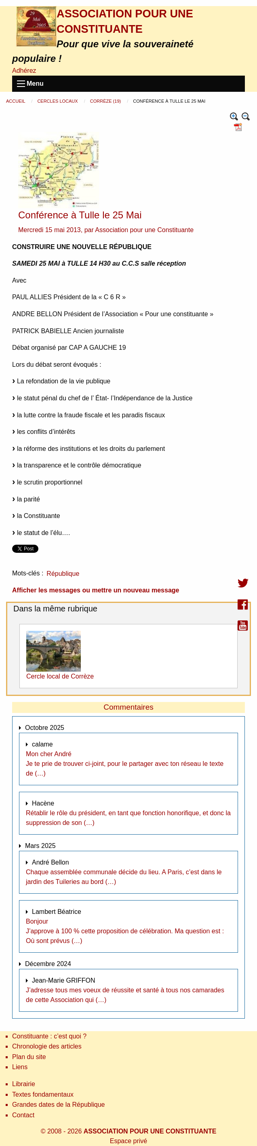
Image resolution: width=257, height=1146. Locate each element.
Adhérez (24, 70)
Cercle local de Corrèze (60, 676)
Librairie (23, 1083)
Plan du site (29, 1056)
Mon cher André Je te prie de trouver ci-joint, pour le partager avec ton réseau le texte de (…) (124, 764)
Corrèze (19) (106, 101)
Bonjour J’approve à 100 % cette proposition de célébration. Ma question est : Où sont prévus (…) (125, 931)
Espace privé (128, 1141)
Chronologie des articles (47, 1046)
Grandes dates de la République (58, 1104)
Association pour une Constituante (144, 229)
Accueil (16, 101)
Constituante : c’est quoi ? (49, 1036)
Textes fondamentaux (43, 1094)
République (62, 573)
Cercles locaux (58, 101)
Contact (23, 1115)
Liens (19, 1067)
